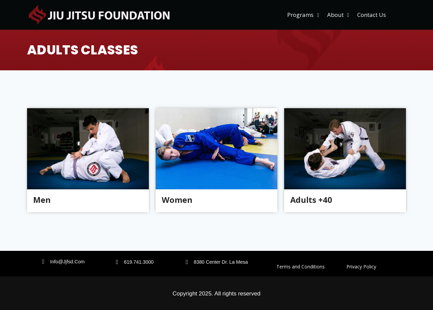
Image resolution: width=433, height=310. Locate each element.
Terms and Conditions (311, 266)
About (338, 15)
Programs (303, 15)
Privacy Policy (361, 266)
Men (42, 200)
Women (177, 200)
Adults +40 (311, 200)
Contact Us (371, 15)
